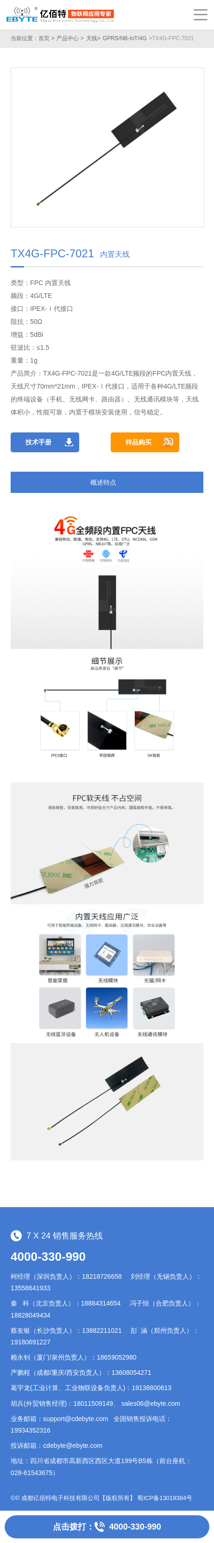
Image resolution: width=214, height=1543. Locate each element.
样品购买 (138, 442)
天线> (93, 38)
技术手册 (38, 442)
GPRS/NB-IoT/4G (125, 38)
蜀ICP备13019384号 (164, 1497)
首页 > (46, 38)
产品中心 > (70, 38)
